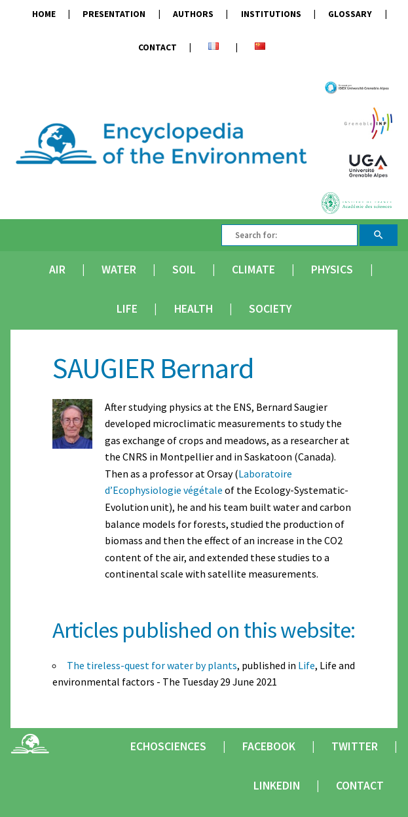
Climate (253, 269)
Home (44, 14)
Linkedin (276, 785)
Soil (184, 269)
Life (127, 309)
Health (193, 309)
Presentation (114, 14)
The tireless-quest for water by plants (152, 665)
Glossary (350, 14)
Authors (193, 14)
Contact (157, 47)
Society (270, 309)
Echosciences (168, 746)
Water (119, 269)
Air (57, 269)
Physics (332, 269)
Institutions (271, 14)
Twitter (354, 746)
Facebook (268, 746)
